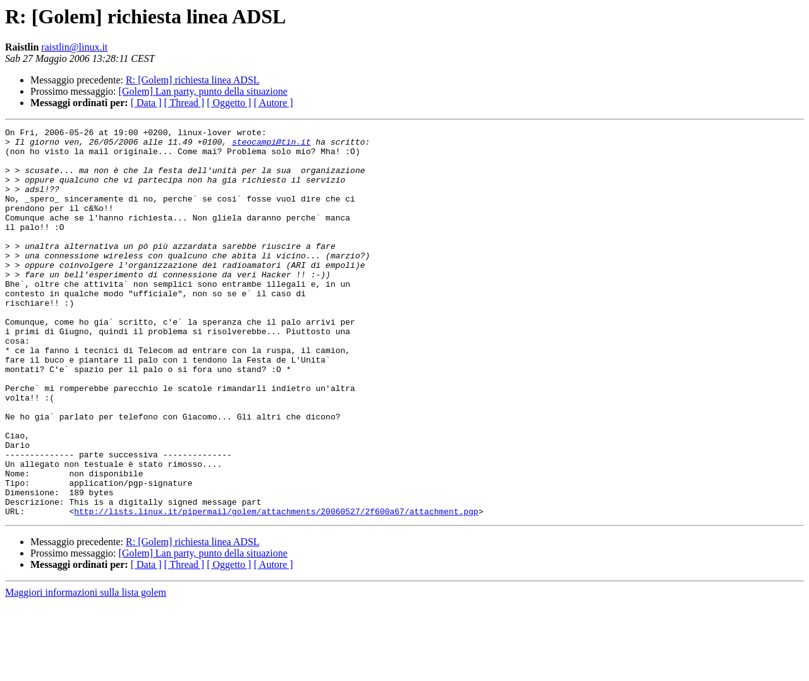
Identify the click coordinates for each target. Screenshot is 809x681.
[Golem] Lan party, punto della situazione (203, 91)
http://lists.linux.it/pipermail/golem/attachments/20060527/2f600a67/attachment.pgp (276, 588)
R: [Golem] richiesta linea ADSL (193, 80)
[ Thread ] (184, 102)
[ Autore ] (273, 102)
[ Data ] (146, 102)
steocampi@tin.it (271, 145)
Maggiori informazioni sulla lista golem (85, 670)
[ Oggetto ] (229, 102)
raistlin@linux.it (74, 47)
